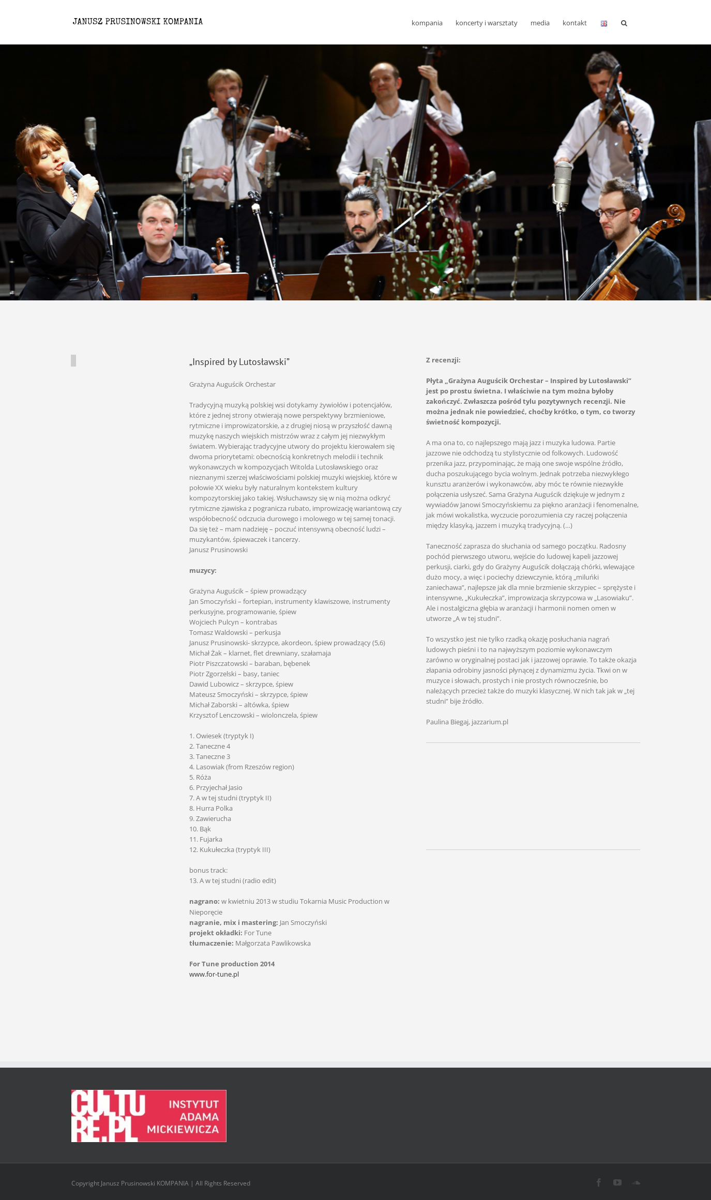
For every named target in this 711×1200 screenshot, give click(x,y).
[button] (624, 22)
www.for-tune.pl (214, 974)
